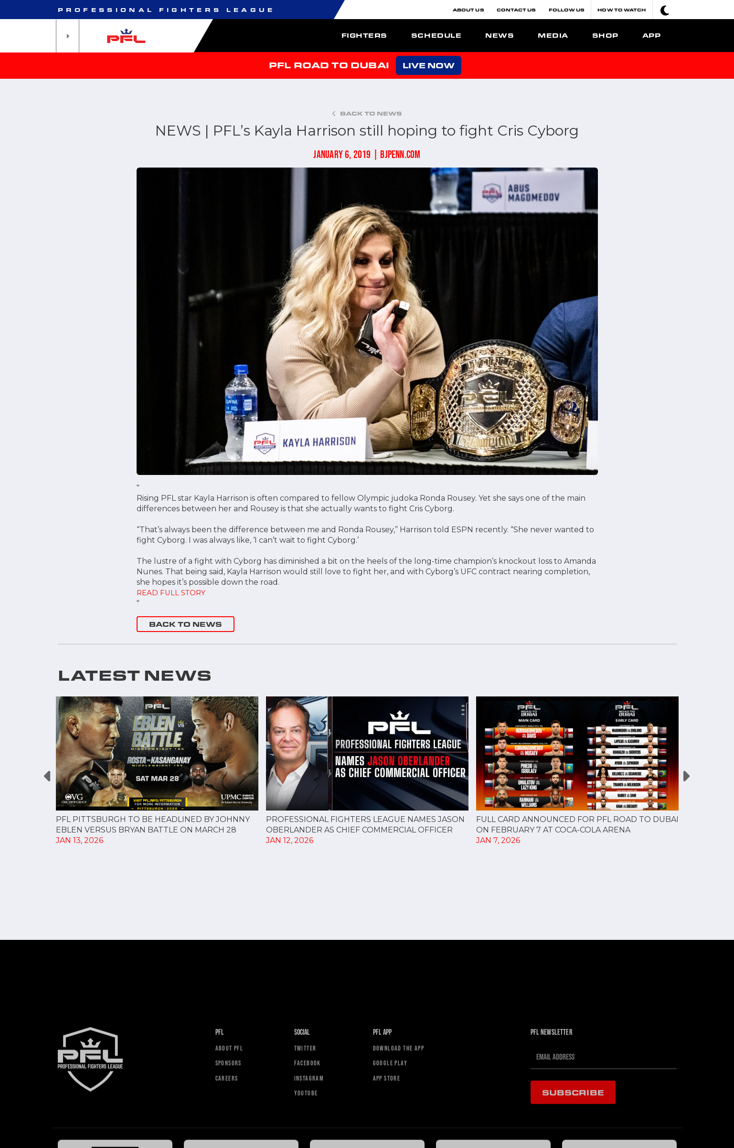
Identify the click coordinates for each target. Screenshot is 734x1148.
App (651, 35)
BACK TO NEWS (185, 624)
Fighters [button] (364, 35)
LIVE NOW (429, 65)
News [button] (499, 35)
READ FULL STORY (173, 592)
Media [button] (553, 35)
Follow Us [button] (567, 9)
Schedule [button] (436, 35)
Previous (48, 776)
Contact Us (516, 9)
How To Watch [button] (621, 9)
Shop (605, 35)
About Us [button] (468, 9)
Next (686, 776)
